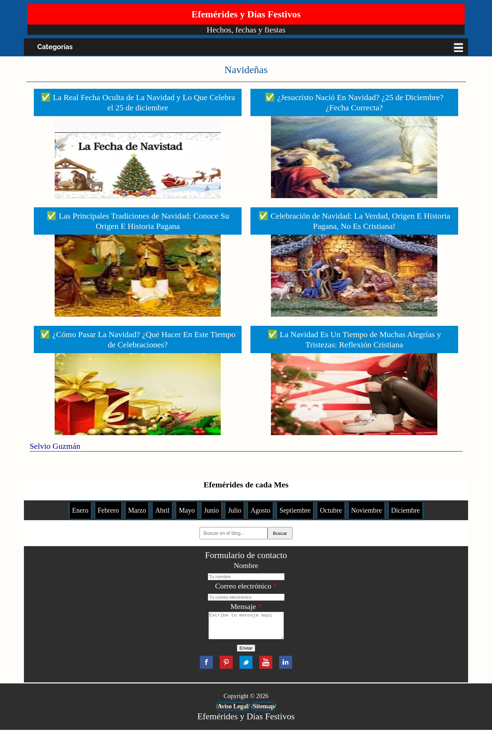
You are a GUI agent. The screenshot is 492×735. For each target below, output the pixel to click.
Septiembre (295, 510)
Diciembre (405, 510)
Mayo (187, 510)
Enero (80, 510)
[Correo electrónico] (246, 597)
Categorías (55, 47)
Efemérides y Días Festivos (246, 14)
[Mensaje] (246, 628)
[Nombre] (246, 576)
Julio (234, 510)
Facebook (206, 667)
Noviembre (366, 510)
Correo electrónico (246, 586)
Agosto (260, 510)
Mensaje (245, 606)
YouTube (265, 667)
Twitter (246, 667)
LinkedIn (285, 667)
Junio (211, 510)
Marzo (137, 510)
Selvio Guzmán (55, 446)
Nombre (246, 565)
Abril (162, 510)
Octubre (331, 510)
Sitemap (263, 711)
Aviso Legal (233, 711)
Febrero (108, 510)
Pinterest (226, 667)
